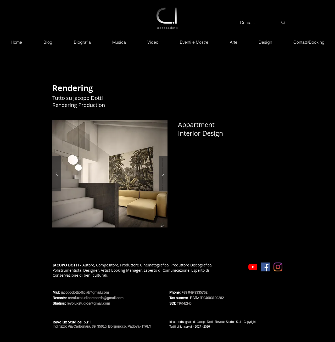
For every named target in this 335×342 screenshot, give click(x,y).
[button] (110, 173)
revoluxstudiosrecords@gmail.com (95, 298)
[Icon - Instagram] (277, 267)
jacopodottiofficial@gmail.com (85, 292)
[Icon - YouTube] (252, 267)
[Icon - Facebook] (265, 267)
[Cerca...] (255, 22)
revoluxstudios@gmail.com (88, 303)
